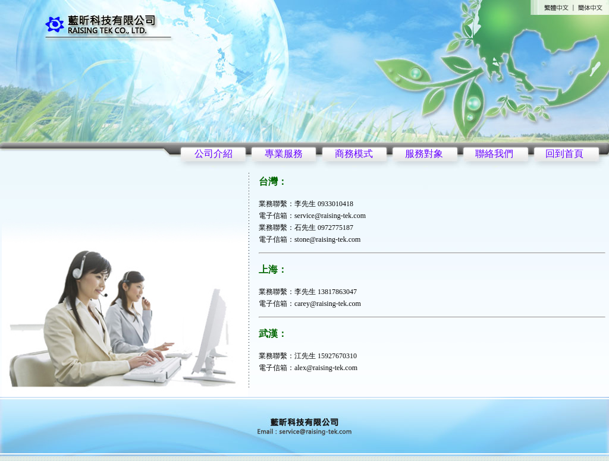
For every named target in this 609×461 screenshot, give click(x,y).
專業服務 (284, 154)
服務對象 (424, 154)
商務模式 (354, 154)
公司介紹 (213, 154)
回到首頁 (564, 154)
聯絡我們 (494, 154)
